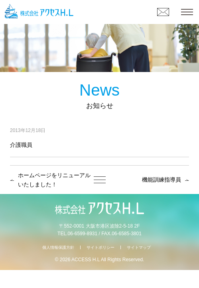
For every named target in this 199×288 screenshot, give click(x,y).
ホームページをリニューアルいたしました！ (54, 180)
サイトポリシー (100, 247)
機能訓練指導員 (161, 179)
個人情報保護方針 (58, 247)
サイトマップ (139, 247)
